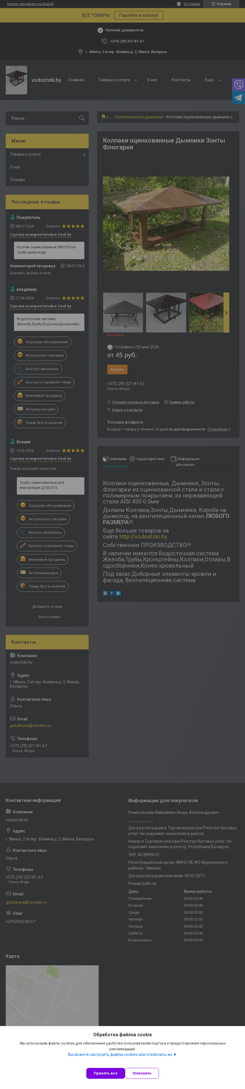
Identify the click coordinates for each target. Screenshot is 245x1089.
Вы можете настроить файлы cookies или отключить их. (120, 1054)
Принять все (105, 1073)
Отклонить (142, 1073)
